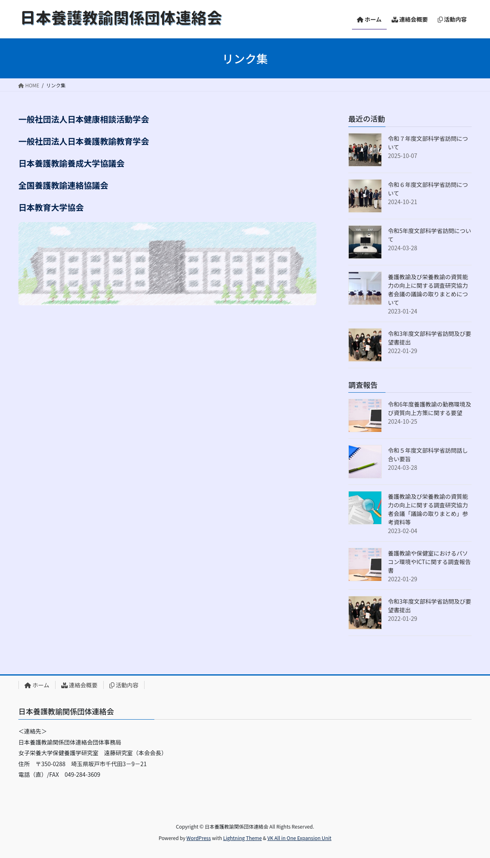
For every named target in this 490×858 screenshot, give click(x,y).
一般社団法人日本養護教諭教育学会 (83, 141)
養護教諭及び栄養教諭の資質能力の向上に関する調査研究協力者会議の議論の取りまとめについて (428, 290)
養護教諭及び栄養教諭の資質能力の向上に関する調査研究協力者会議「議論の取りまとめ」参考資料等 (428, 509)
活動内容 (123, 685)
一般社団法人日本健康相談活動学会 (83, 119)
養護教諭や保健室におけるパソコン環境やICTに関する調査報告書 (429, 561)
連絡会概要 (79, 685)
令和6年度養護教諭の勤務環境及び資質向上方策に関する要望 (429, 408)
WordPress (199, 837)
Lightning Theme (242, 837)
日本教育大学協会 (51, 207)
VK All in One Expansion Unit (299, 837)
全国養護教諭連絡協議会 (63, 185)
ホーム (36, 685)
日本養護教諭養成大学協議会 (71, 163)
